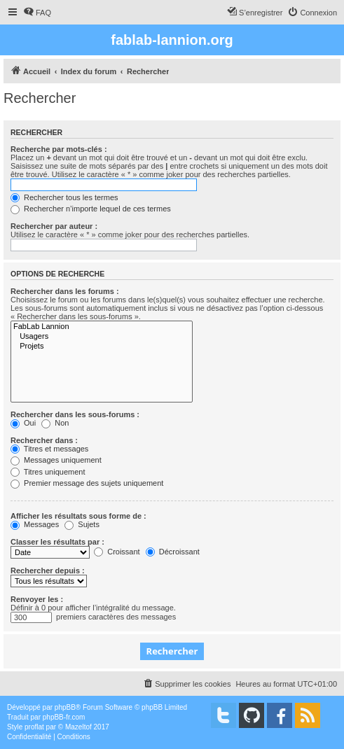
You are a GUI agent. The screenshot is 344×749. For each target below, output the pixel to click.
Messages (35, 524)
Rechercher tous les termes (64, 197)
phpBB (65, 707)
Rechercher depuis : (48, 570)
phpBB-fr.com (64, 717)
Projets (101, 346)
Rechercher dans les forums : (65, 291)
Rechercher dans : (44, 440)
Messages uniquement (56, 460)
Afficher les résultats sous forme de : (78, 516)
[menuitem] (37, 12)
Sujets (81, 524)
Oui (23, 423)
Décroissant (173, 551)
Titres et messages (49, 448)
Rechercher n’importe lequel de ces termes (91, 208)
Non (55, 423)
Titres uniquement (48, 472)
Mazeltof (78, 727)
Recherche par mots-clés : (59, 149)
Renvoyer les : (37, 599)
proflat (34, 727)
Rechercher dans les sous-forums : (75, 414)
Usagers (101, 337)
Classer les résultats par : (57, 542)
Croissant (117, 551)
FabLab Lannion (101, 327)
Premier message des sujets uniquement (87, 483)
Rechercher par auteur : (54, 226)
